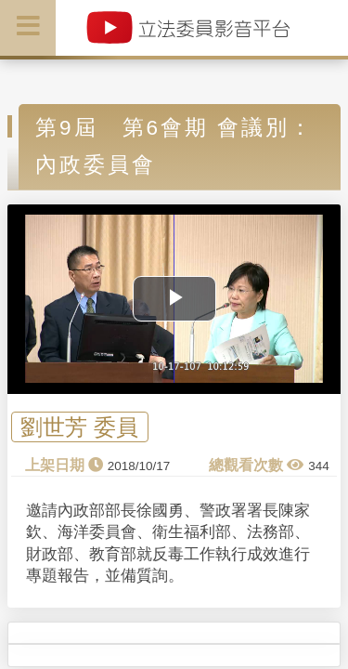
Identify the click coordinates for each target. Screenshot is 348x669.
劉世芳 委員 (79, 426)
